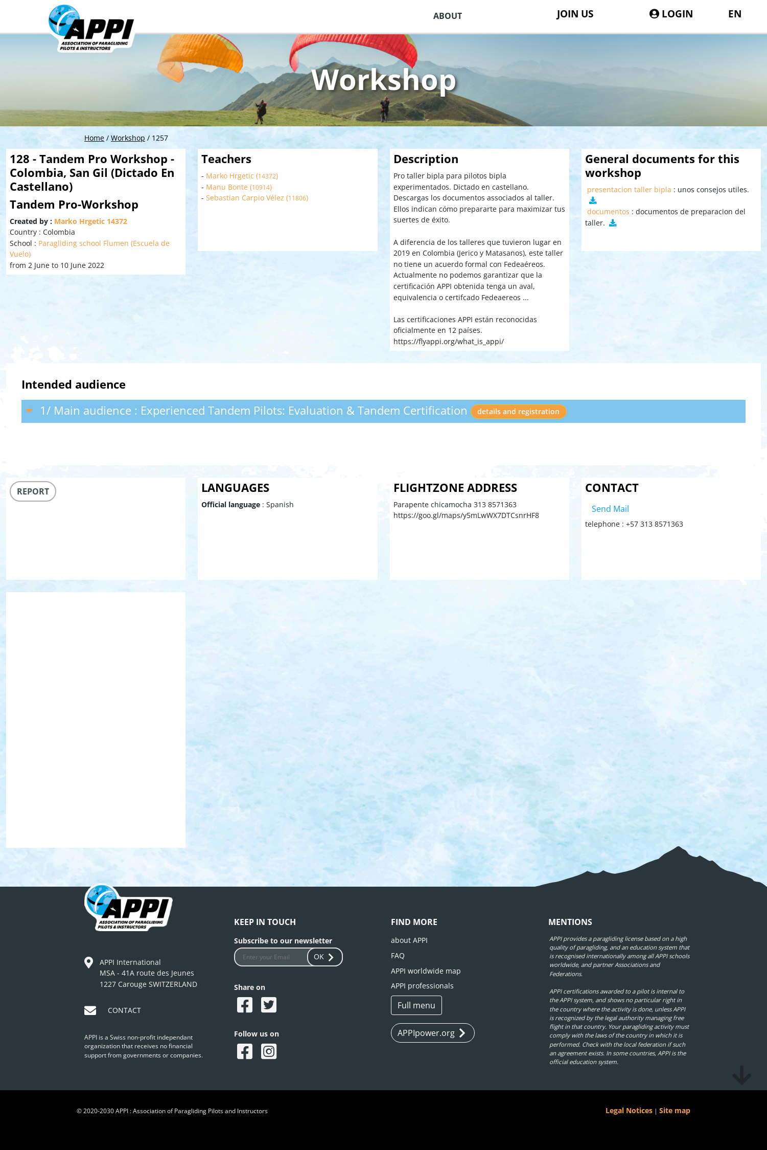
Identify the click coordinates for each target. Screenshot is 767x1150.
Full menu (416, 1005)
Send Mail (610, 508)
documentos (608, 211)
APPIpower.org (432, 1033)
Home (94, 138)
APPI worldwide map (426, 971)
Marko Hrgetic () (242, 176)
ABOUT (447, 15)
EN (734, 13)
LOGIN (671, 13)
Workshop (128, 138)
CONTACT (124, 1010)
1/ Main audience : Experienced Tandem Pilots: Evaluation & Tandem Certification (296, 410)
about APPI (409, 940)
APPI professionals (422, 985)
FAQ (398, 955)
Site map (674, 1110)
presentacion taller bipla (629, 189)
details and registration (518, 411)
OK (325, 956)
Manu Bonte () (239, 187)
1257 (160, 138)
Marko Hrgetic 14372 (90, 221)
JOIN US (575, 13)
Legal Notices (629, 1110)
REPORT (33, 491)
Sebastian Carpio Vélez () (257, 197)
